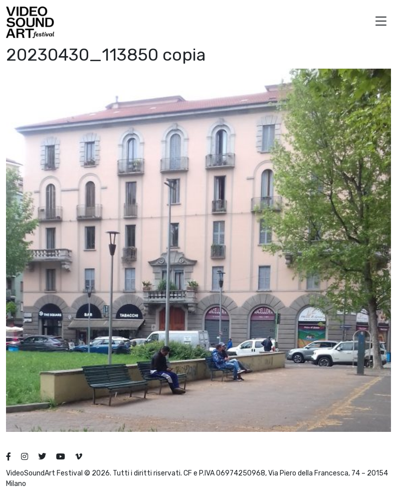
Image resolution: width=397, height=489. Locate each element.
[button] (381, 22)
